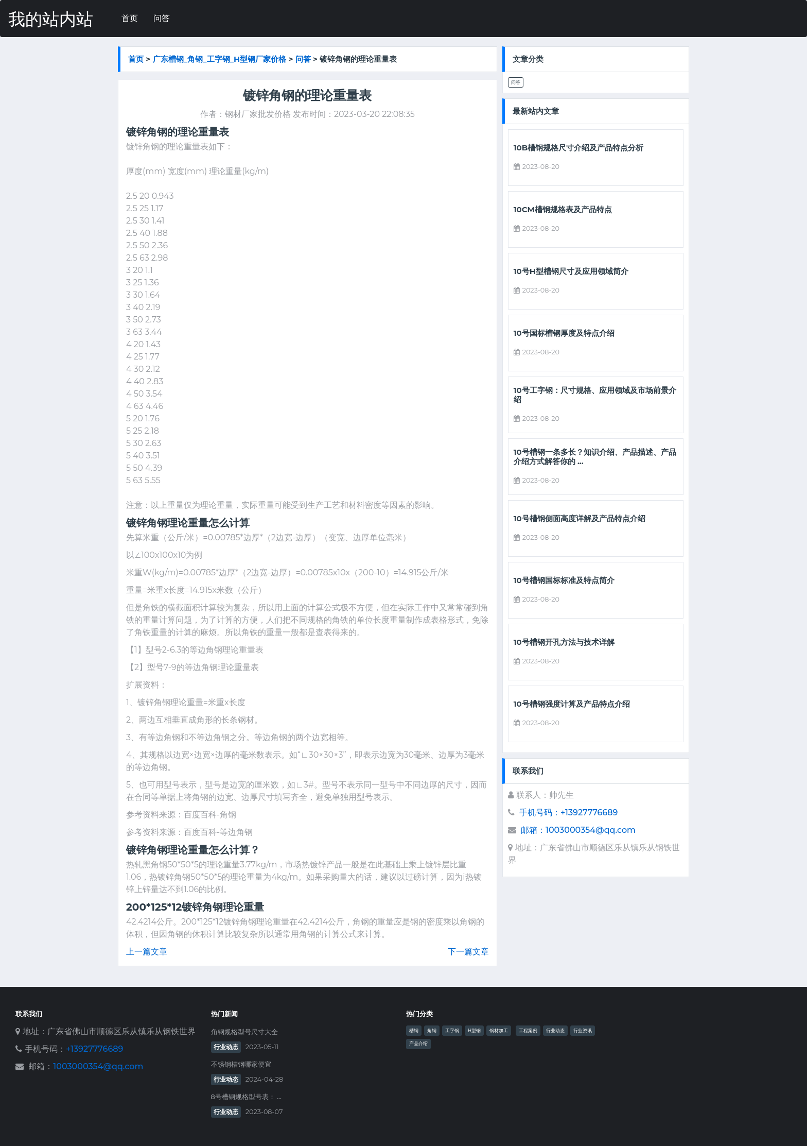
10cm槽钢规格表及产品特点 (563, 209)
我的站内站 (50, 19)
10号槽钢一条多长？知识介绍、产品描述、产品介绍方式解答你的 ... (595, 457)
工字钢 (452, 1030)
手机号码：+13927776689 (568, 812)
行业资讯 (582, 1030)
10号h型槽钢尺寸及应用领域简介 (571, 271)
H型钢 (474, 1030)
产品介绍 (418, 1043)
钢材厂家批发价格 (258, 114)
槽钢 (413, 1030)
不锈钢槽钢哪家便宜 (241, 1064)
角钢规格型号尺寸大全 (244, 1032)
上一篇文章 (146, 951)
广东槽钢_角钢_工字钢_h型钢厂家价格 (220, 59)
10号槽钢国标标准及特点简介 (564, 580)
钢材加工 (498, 1030)
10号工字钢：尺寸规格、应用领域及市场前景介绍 (595, 395)
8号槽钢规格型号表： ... (246, 1097)
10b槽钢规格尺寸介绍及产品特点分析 (579, 147)
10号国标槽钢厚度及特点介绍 (564, 333)
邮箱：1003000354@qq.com (578, 830)
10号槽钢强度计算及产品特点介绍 (572, 704)
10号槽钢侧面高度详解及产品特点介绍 (579, 518)
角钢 (431, 1030)
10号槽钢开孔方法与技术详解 (564, 642)
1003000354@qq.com (98, 1066)
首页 (129, 18)
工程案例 (528, 1030)
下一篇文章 (468, 951)
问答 (161, 18)
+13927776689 (94, 1049)
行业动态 (226, 1047)
